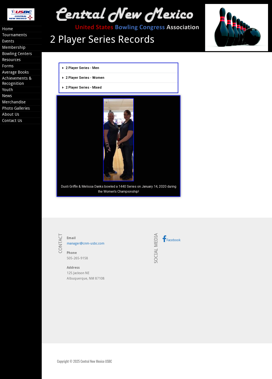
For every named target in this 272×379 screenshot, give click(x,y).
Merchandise (14, 102)
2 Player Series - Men (82, 68)
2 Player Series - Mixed (84, 87)
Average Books (15, 72)
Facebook (171, 238)
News (7, 95)
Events (8, 41)
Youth (7, 89)
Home (7, 28)
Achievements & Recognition (16, 81)
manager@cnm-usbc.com (85, 243)
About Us (10, 114)
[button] (118, 68)
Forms (8, 66)
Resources (11, 59)
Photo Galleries (16, 108)
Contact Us (12, 120)
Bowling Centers (17, 53)
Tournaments (14, 35)
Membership (13, 47)
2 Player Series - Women (85, 78)
